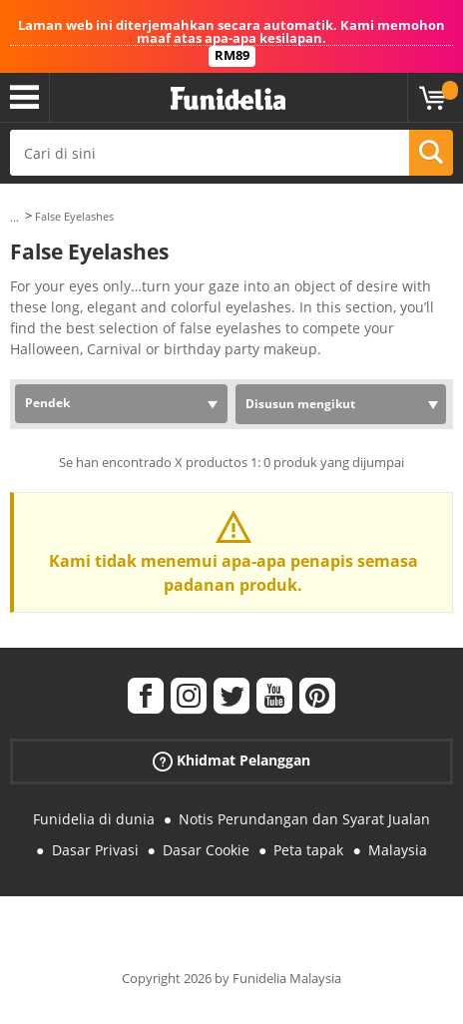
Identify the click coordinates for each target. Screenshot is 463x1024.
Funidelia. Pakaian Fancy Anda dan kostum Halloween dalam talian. (228, 99)
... (14, 217)
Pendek (47, 402)
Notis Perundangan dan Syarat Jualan (304, 818)
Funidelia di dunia (94, 818)
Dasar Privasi (95, 849)
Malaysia (397, 849)
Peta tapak (308, 849)
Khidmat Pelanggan (231, 761)
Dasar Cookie (206, 849)
